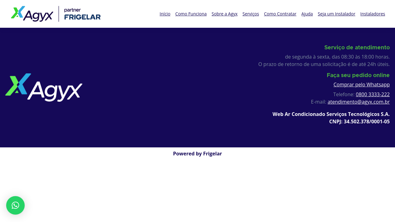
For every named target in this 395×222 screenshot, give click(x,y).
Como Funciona (191, 14)
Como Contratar (280, 14)
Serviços (251, 14)
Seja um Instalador (337, 14)
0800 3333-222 (373, 94)
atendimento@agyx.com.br (359, 101)
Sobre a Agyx (225, 14)
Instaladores (372, 14)
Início (165, 14)
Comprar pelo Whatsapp (362, 84)
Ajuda (307, 14)
